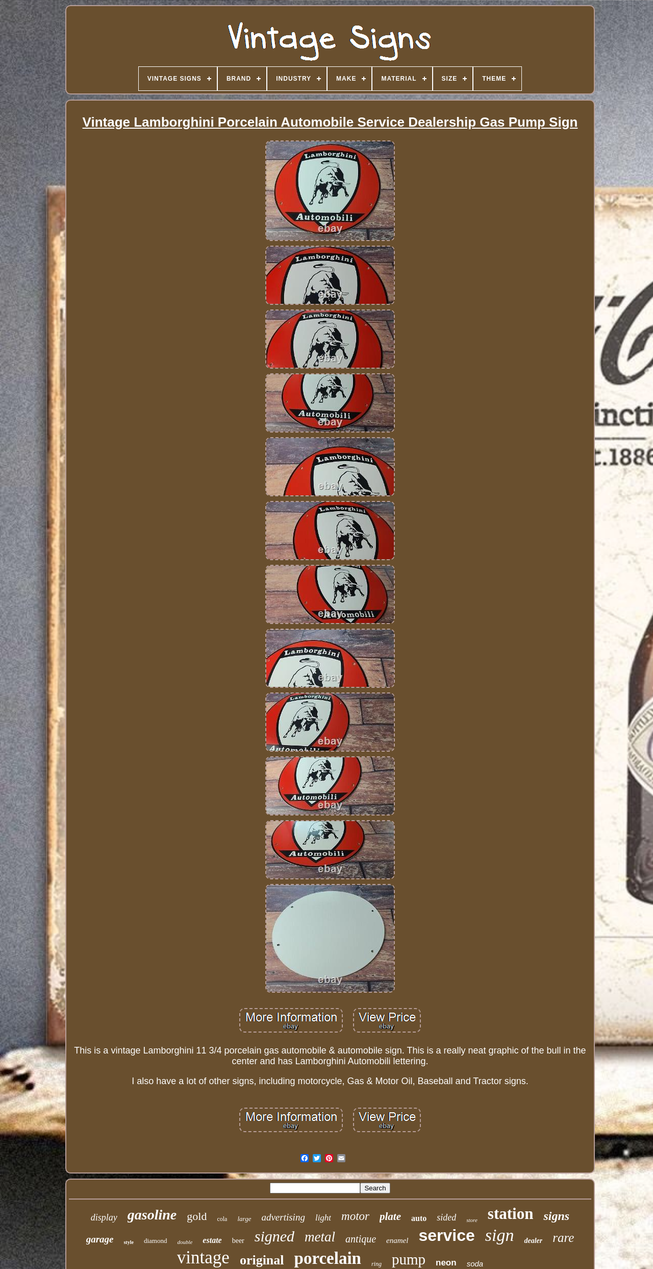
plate (390, 1216)
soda (475, 1263)
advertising (283, 1217)
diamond (155, 1240)
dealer (533, 1240)
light (323, 1218)
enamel (397, 1240)
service (446, 1235)
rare (563, 1237)
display (104, 1217)
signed (274, 1236)
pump (408, 1259)
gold (197, 1216)
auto (418, 1218)
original (262, 1260)
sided (446, 1217)
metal (320, 1236)
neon (446, 1262)
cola (222, 1219)
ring (376, 1263)
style (128, 1242)
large (244, 1219)
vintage (203, 1257)
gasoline (152, 1215)
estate (212, 1240)
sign (499, 1235)
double (184, 1242)
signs (556, 1216)
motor (355, 1216)
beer (238, 1240)
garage (100, 1239)
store (472, 1220)
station (511, 1214)
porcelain (327, 1258)
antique (360, 1238)
